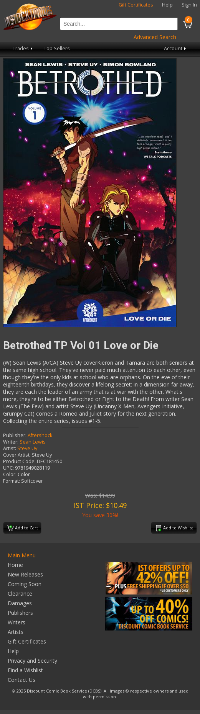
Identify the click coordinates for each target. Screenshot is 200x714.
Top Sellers (57, 48)
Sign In (189, 5)
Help (167, 5)
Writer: (10, 442)
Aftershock (40, 435)
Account (175, 48)
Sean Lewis (33, 442)
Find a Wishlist (25, 670)
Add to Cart (22, 528)
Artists (15, 631)
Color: (10, 474)
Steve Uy (27, 448)
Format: (11, 481)
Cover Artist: (17, 455)
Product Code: (19, 461)
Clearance (20, 593)
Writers (16, 622)
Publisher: (14, 435)
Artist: (9, 448)
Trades (23, 48)
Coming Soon (24, 584)
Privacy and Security (32, 660)
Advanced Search (155, 37)
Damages (20, 603)
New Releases (25, 574)
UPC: (8, 468)
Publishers (20, 612)
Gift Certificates (136, 5)
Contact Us (21, 679)
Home (15, 564)
